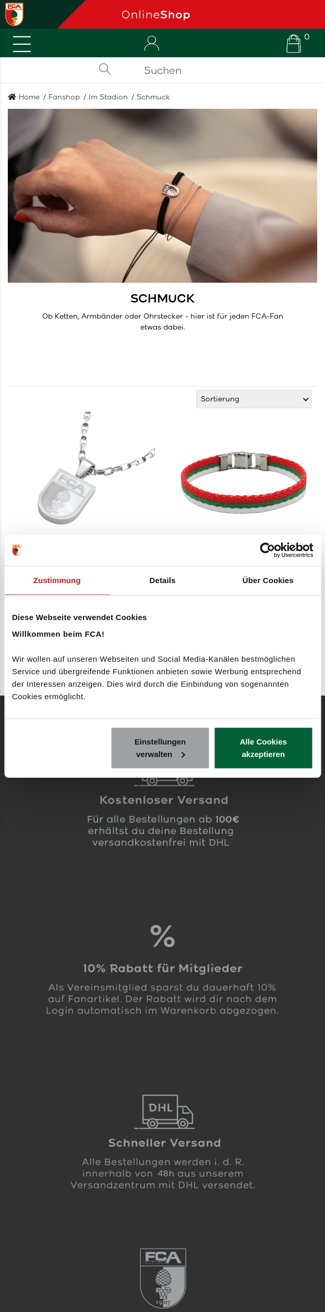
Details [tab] (163, 580)
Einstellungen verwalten (160, 747)
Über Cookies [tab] (268, 580)
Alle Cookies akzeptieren (263, 747)
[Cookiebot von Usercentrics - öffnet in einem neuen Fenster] (267, 550)
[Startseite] (219, 14)
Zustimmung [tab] (57, 580)
